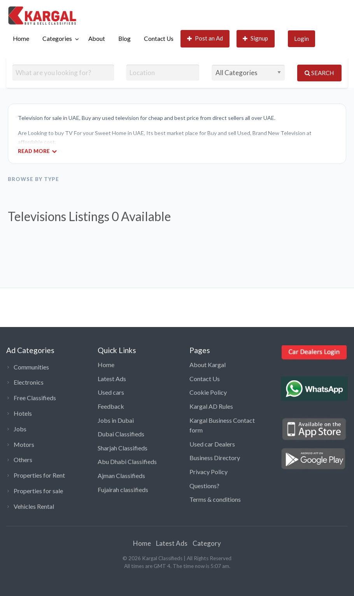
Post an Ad (205, 38)
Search (319, 72)
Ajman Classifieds (121, 475)
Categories (57, 38)
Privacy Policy (208, 471)
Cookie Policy (208, 392)
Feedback (111, 406)
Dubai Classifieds (121, 434)
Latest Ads (112, 378)
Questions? (204, 485)
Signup (255, 38)
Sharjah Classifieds (122, 448)
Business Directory (214, 457)
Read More (37, 151)
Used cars (111, 392)
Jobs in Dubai (116, 420)
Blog (124, 38)
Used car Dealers (212, 444)
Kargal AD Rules (211, 406)
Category (207, 543)
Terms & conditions (215, 499)
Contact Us (158, 38)
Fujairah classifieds (123, 489)
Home (21, 38)
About (96, 38)
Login (301, 38)
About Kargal (207, 364)
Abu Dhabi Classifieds (127, 461)
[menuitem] (21, 38)
